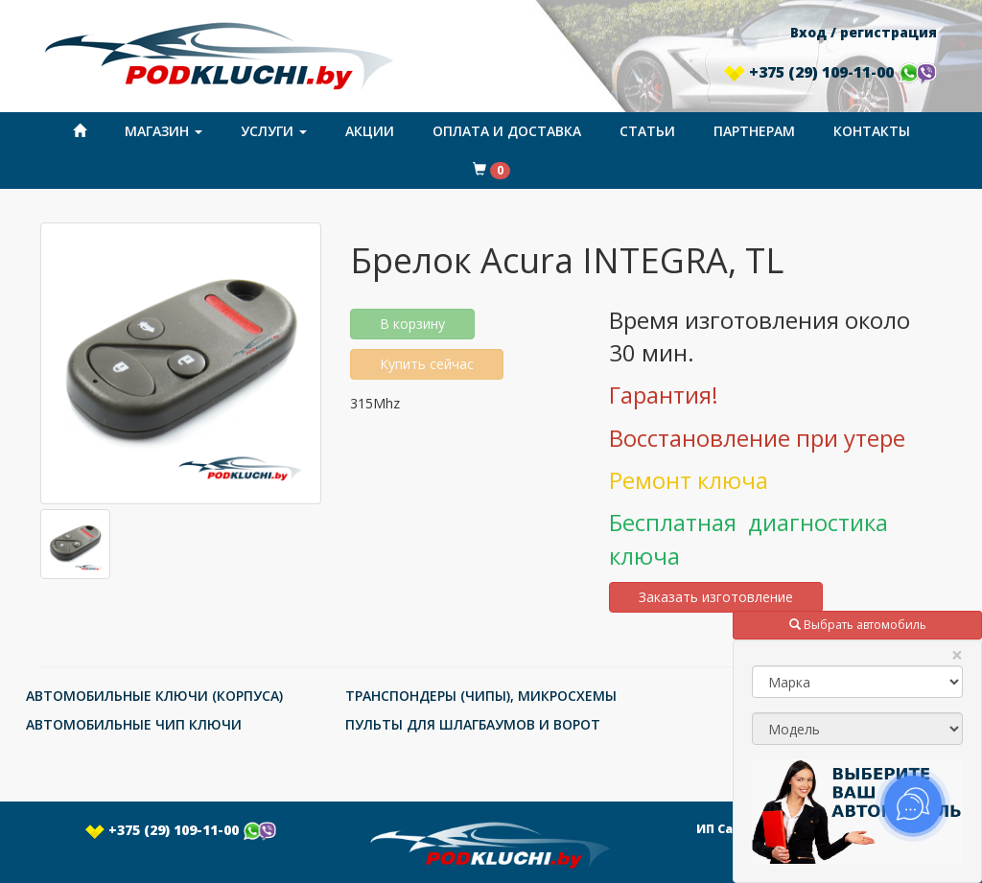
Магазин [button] (163, 131)
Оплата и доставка (507, 131)
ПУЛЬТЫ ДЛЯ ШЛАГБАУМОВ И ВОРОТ (472, 724)
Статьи (647, 131)
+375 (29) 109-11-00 (830, 71)
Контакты (871, 131)
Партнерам (754, 131)
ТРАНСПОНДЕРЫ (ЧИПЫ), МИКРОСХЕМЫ (481, 695)
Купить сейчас (427, 364)
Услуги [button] (274, 131)
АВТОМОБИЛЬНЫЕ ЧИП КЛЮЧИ (134, 724)
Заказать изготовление (716, 597)
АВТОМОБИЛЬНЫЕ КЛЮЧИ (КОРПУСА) (154, 695)
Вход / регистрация (863, 32)
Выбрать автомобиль (857, 624)
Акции (369, 131)
